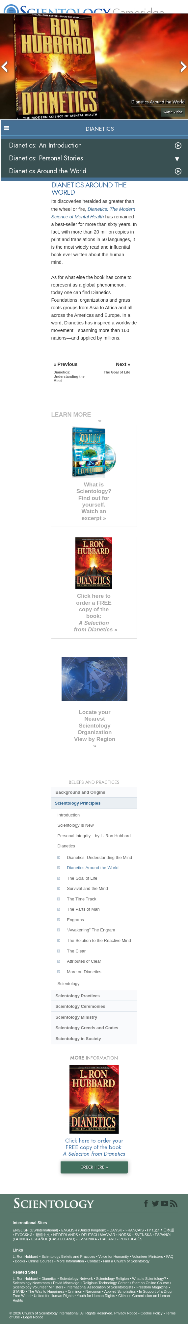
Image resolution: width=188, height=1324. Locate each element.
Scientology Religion (112, 1279)
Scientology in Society (78, 1038)
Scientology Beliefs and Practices (68, 1256)
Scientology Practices (77, 995)
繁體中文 (43, 1235)
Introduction (68, 815)
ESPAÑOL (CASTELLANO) (53, 1239)
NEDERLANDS (65, 1235)
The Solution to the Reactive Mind (99, 940)
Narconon (93, 1291)
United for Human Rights (53, 1296)
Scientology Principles (78, 803)
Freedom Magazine (152, 1287)
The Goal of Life (82, 878)
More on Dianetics (84, 971)
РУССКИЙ (23, 1235)
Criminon (75, 1291)
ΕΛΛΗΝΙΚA (88, 1239)
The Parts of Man (83, 909)
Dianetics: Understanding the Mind (99, 857)
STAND (19, 1291)
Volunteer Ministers (147, 1256)
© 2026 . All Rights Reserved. (62, 1313)
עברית (153, 1229)
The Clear (76, 951)
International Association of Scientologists (100, 1287)
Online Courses (40, 1261)
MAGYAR (107, 1235)
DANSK (116, 1230)
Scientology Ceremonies (80, 1006)
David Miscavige (66, 1283)
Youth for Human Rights (96, 1296)
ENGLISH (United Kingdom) (83, 1230)
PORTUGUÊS (131, 1239)
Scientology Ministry (76, 1017)
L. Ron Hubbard (26, 1256)
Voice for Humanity (113, 1256)
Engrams (75, 919)
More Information (70, 1261)
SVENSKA (143, 1235)
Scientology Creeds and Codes (86, 1027)
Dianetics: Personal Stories (46, 158)
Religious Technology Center (106, 1283)
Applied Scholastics (120, 1291)
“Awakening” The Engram (91, 929)
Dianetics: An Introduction (45, 145)
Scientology (68, 983)
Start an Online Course (150, 1283)
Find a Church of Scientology (126, 1261)
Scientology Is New (75, 825)
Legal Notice (33, 1317)
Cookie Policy (152, 1313)
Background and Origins (80, 792)
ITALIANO (108, 1239)
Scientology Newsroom (31, 1283)
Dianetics (66, 845)
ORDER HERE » (94, 1167)
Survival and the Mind (87, 888)
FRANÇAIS (134, 1230)
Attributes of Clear (84, 961)
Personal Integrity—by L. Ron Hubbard (93, 835)
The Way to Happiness (46, 1291)
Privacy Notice (125, 1313)
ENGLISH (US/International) (35, 1230)
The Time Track (81, 898)
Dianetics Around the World (47, 171)
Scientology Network (76, 1279)
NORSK (125, 1235)
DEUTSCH (90, 1235)
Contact (93, 1261)
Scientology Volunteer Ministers (38, 1287)
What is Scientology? (149, 1279)
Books (20, 1261)
